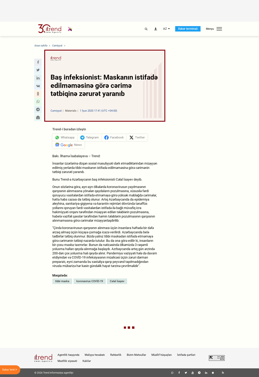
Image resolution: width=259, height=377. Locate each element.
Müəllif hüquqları (161, 354)
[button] (37, 62)
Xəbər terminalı (188, 28)
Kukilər (87, 361)
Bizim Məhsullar (136, 354)
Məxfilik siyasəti (67, 361)
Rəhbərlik (115, 354)
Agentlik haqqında (68, 354)
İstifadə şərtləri (186, 354)
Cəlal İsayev (117, 281)
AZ (165, 28)
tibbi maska (62, 281)
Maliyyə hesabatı (95, 354)
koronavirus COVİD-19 (89, 281)
